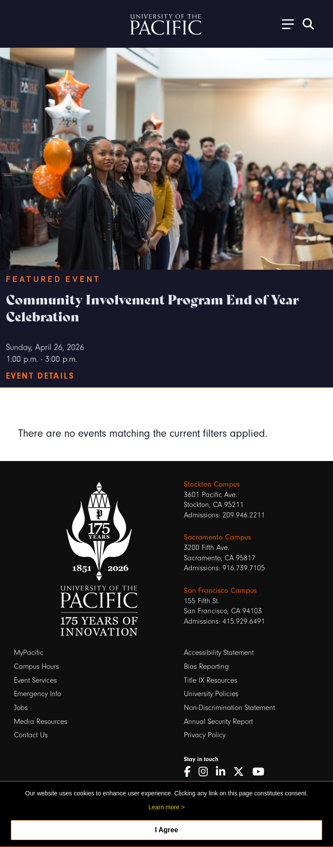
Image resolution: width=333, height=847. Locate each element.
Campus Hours (36, 666)
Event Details (40, 376)
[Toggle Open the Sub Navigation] (285, 23)
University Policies (211, 694)
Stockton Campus (212, 484)
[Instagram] (206, 772)
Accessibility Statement (219, 652)
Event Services (35, 680)
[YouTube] (261, 772)
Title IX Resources (210, 680)
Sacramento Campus (217, 537)
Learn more (164, 807)
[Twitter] (241, 772)
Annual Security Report (218, 721)
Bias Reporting (206, 666)
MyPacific (28, 652)
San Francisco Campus (220, 590)
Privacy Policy (204, 735)
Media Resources (40, 721)
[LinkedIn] (223, 772)
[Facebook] (190, 772)
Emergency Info (37, 694)
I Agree (166, 830)
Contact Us (31, 735)
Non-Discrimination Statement (229, 707)
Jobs (21, 707)
